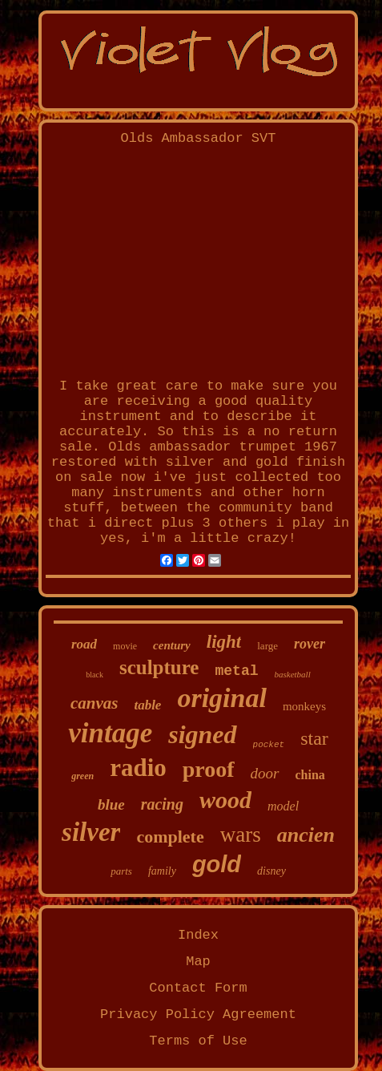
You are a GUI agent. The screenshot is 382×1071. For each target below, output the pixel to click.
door (265, 773)
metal (236, 671)
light (224, 642)
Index (198, 935)
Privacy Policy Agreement (198, 1014)
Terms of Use (198, 1041)
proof (209, 769)
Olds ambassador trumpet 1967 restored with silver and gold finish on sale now (198, 462)
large (267, 646)
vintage (110, 733)
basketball (293, 674)
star (314, 738)
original (221, 698)
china (310, 775)
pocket (269, 745)
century (172, 645)
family (162, 871)
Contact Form (198, 988)
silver (91, 832)
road (84, 644)
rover (309, 644)
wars (240, 834)
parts (121, 871)
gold (216, 864)
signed (202, 734)
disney (271, 871)
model (283, 806)
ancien (306, 835)
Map (198, 961)
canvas (94, 703)
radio (138, 768)
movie (125, 646)
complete (169, 836)
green (82, 776)
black (94, 674)
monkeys (304, 706)
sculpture (159, 667)
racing (162, 804)
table (147, 705)
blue (111, 804)
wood (225, 799)
